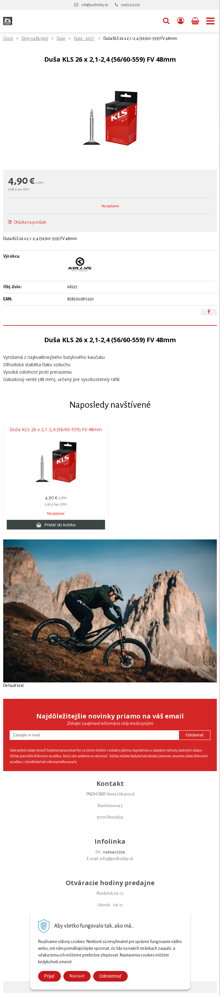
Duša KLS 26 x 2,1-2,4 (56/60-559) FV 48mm (56, 429)
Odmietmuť (110, 976)
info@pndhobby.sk (94, 5)
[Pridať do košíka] (56, 524)
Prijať (49, 976)
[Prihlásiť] (180, 20)
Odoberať (194, 735)
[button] (166, 20)
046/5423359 (130, 5)
